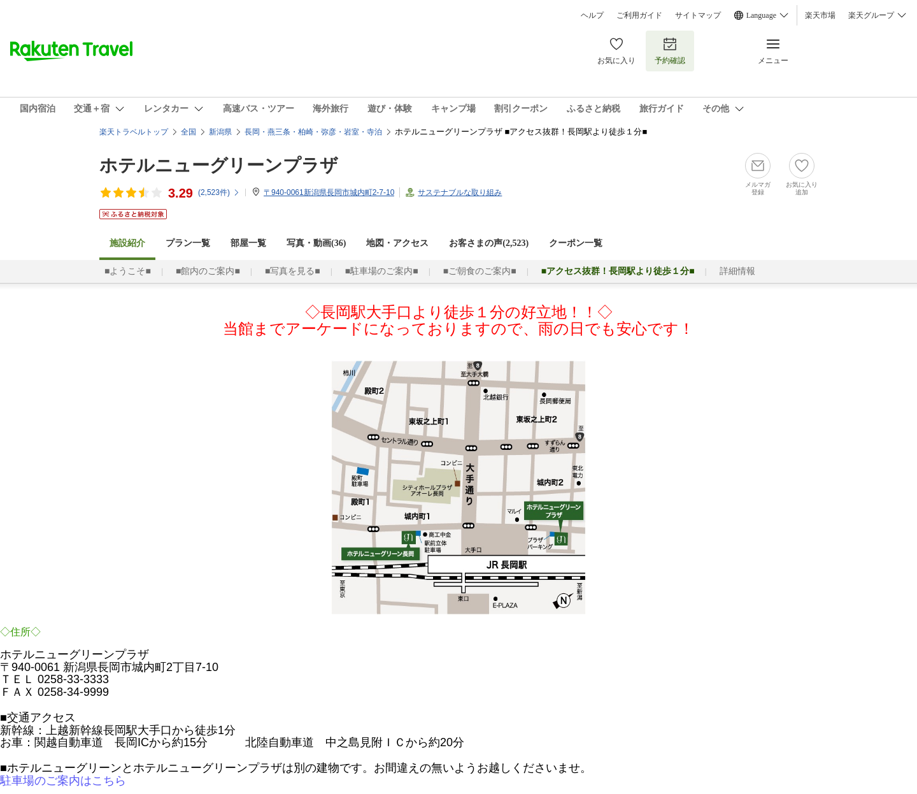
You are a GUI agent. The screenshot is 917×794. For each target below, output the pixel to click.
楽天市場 (820, 15)
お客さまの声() (489, 243)
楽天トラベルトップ (133, 131)
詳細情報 (737, 271)
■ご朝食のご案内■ (479, 271)
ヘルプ (592, 15)
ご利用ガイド (639, 15)
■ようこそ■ (127, 271)
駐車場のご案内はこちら (63, 780)
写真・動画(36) (316, 243)
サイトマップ (698, 15)
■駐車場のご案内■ (381, 271)
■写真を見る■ (292, 271)
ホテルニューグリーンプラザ (218, 165)
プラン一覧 (188, 243)
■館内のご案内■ (208, 271)
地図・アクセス (397, 243)
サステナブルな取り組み (460, 192)
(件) (219, 192)
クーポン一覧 (575, 243)
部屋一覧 (248, 243)
